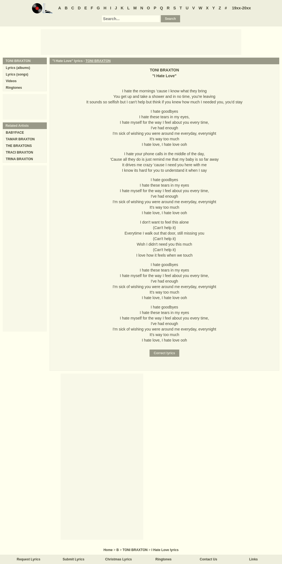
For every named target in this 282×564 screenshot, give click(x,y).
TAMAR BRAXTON (20, 139)
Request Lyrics (28, 559)
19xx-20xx (241, 8)
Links (253, 559)
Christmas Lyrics (118, 559)
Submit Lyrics (74, 559)
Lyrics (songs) (17, 74)
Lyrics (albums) (18, 68)
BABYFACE (15, 133)
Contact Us (208, 559)
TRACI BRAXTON (19, 152)
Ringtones (14, 88)
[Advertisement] (141, 41)
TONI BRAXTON (98, 61)
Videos (11, 81)
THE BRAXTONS (19, 146)
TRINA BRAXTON (19, 159)
